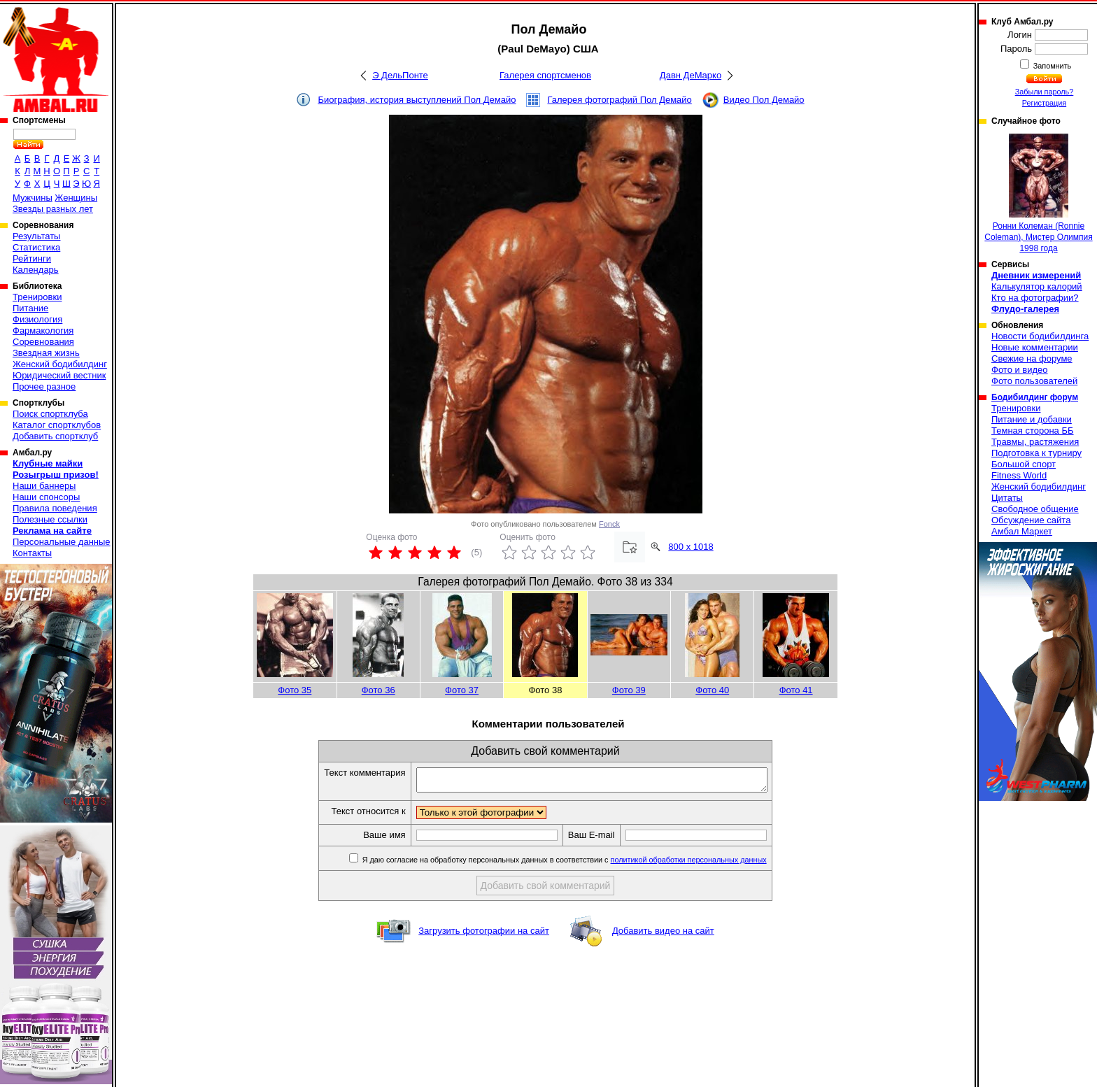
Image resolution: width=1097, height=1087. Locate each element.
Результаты (36, 236)
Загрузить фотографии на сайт (483, 935)
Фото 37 (462, 690)
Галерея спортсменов (545, 75)
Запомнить (1051, 66)
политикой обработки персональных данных (710, 864)
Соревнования (43, 341)
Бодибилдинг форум (1034, 397)
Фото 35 (294, 690)
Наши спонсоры (46, 497)
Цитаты (1007, 497)
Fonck (609, 524)
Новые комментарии (1034, 347)
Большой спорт (1023, 464)
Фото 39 (629, 690)
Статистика (36, 247)
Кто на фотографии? (1035, 297)
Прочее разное (44, 386)
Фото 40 (712, 690)
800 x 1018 (690, 546)
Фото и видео (1019, 369)
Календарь (36, 269)
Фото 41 (796, 690)
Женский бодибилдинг (60, 364)
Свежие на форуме (1032, 358)
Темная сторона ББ (1032, 430)
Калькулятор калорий (1036, 286)
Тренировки (37, 297)
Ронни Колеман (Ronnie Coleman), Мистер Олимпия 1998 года (1038, 193)
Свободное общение (1035, 509)
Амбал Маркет (1021, 531)
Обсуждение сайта (1030, 520)
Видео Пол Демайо (764, 99)
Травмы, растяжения (1035, 441)
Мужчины (32, 197)
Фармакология (43, 330)
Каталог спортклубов (57, 425)
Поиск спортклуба (50, 413)
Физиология (37, 319)
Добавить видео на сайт (663, 935)
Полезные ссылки (50, 519)
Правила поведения (55, 508)
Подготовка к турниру (1036, 453)
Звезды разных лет (53, 209)
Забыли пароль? (1044, 91)
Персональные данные (62, 542)
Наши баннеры (44, 486)
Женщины (76, 197)
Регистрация (1044, 103)
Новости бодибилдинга (1040, 336)
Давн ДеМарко (690, 75)
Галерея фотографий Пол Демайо (619, 99)
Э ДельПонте (400, 75)
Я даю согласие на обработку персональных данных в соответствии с (584, 864)
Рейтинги (32, 258)
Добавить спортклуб (55, 436)
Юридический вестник (59, 375)
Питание (30, 308)
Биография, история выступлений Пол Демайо (417, 99)
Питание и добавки (1031, 419)
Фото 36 (378, 690)
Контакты (32, 553)
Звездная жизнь (46, 353)
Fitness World (1019, 475)
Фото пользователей (1034, 381)
